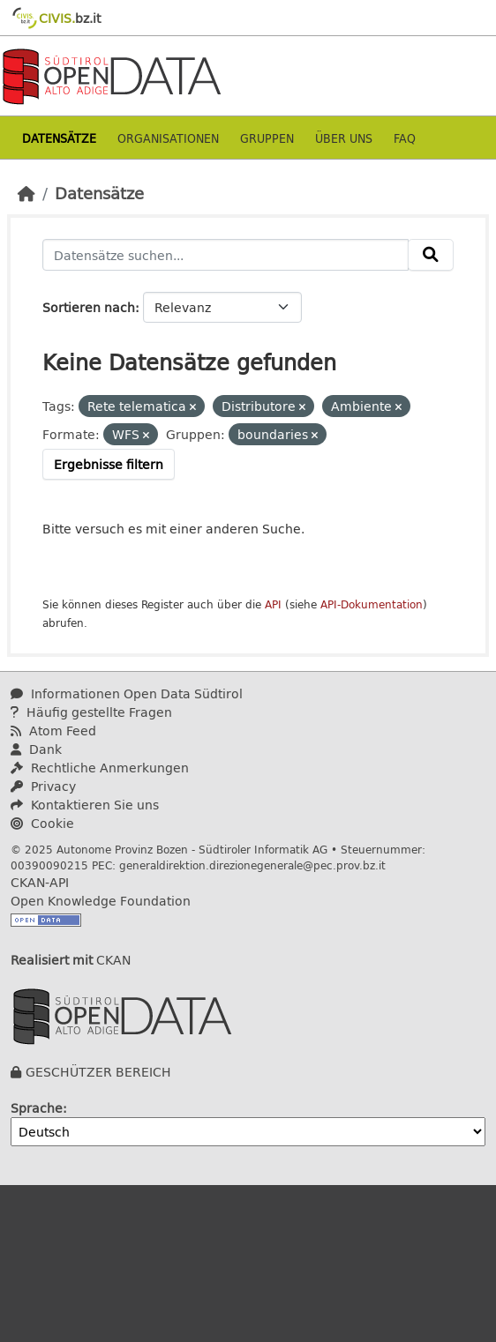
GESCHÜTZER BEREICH (98, 1071)
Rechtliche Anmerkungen (100, 767)
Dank (36, 749)
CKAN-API (40, 882)
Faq (405, 138)
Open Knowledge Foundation (101, 900)
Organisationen (168, 138)
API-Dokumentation (371, 604)
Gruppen (267, 138)
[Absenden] (431, 255)
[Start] (26, 193)
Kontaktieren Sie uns (85, 804)
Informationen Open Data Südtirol (127, 693)
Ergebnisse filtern (108, 464)
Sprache (37, 1108)
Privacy (43, 786)
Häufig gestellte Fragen (91, 712)
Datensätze (59, 138)
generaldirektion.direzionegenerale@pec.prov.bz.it (252, 865)
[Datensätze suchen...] (225, 255)
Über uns (343, 138)
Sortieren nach (88, 307)
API (273, 604)
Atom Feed (53, 730)
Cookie (42, 823)
